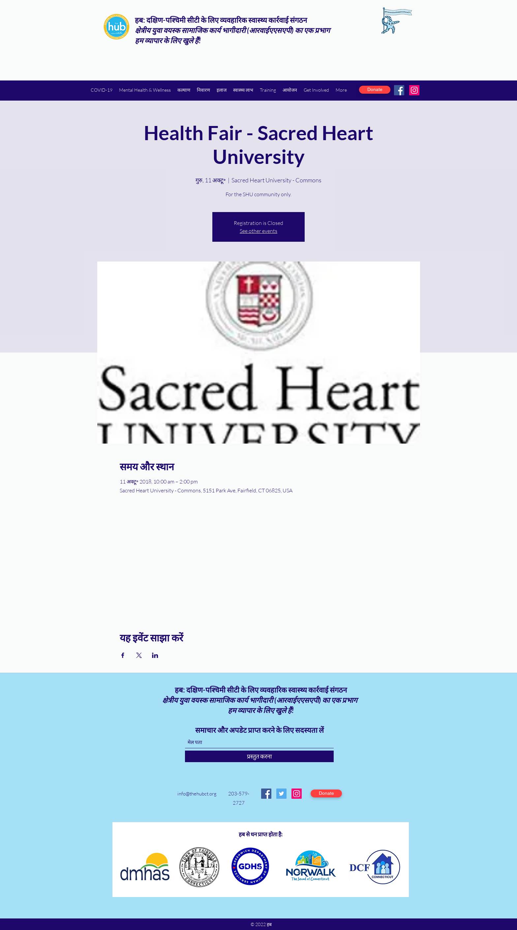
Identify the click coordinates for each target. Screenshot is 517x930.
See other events (258, 231)
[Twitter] (281, 794)
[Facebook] (399, 90)
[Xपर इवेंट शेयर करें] (139, 655)
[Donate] (374, 90)
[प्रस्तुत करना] (259, 756)
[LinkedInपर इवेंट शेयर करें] (155, 655)
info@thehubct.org (197, 793)
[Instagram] (414, 90)
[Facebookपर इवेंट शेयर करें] (123, 655)
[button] (145, 90)
